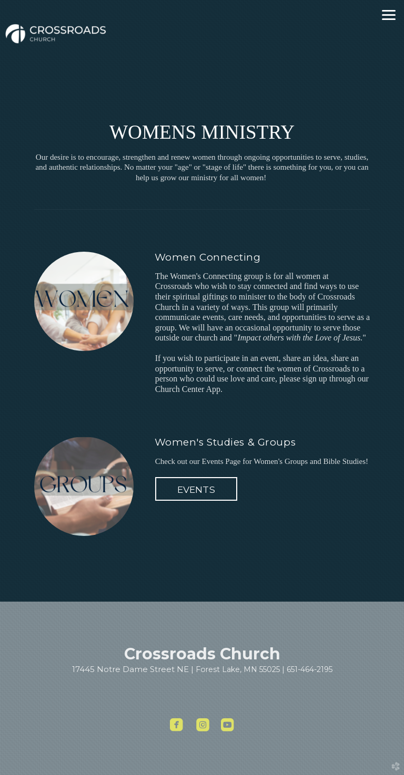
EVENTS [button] (196, 489)
